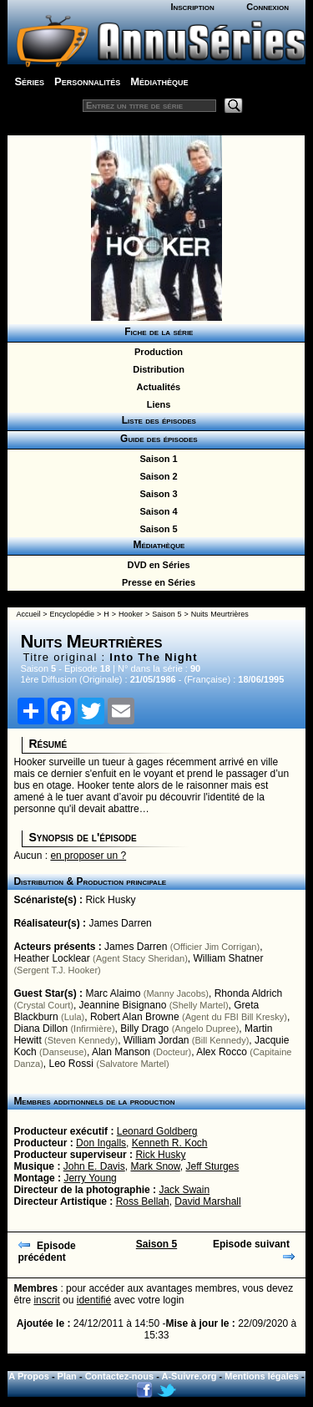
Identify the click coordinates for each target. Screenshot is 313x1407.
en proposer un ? (88, 855)
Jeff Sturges (212, 1166)
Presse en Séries (156, 582)
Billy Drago (144, 1028)
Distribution (156, 369)
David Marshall (207, 1201)
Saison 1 (155, 459)
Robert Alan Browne (134, 1017)
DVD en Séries (155, 565)
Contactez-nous (119, 1376)
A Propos (28, 1376)
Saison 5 (155, 529)
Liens (156, 404)
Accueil (28, 614)
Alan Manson (121, 1052)
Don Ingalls (101, 1143)
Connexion (267, 7)
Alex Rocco (221, 1052)
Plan (67, 1376)
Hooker (131, 614)
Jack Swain (184, 1190)
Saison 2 (155, 476)
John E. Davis (94, 1166)
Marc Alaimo (112, 993)
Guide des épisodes (155, 438)
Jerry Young (89, 1178)
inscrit (46, 1300)
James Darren (119, 923)
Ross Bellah (142, 1201)
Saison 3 (155, 494)
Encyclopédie (72, 614)
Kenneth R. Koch (170, 1143)
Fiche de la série (156, 332)
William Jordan (156, 1040)
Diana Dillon (40, 1028)
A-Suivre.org (189, 1376)
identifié (94, 1300)
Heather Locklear (51, 958)
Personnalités (87, 81)
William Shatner (229, 958)
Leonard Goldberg (157, 1131)
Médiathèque (159, 81)
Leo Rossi (71, 1063)
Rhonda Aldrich (248, 993)
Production (156, 352)
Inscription (192, 7)
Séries (29, 81)
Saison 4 (155, 511)
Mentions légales (262, 1376)
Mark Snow (154, 1166)
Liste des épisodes (156, 420)
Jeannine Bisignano (123, 1005)
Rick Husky (110, 900)
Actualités (156, 387)
